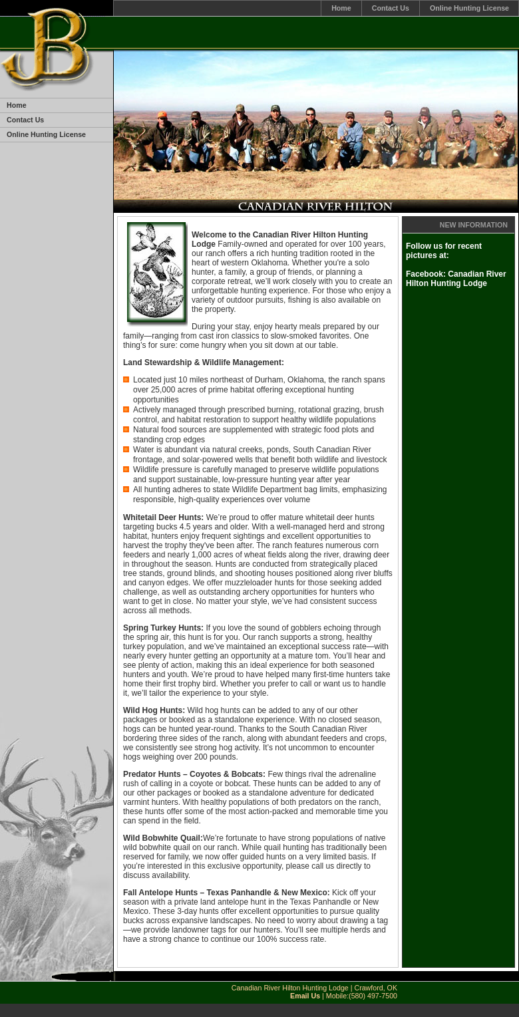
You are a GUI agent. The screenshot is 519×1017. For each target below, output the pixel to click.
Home (341, 8)
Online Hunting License (469, 8)
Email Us (305, 996)
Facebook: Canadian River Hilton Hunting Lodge (456, 278)
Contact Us (390, 8)
